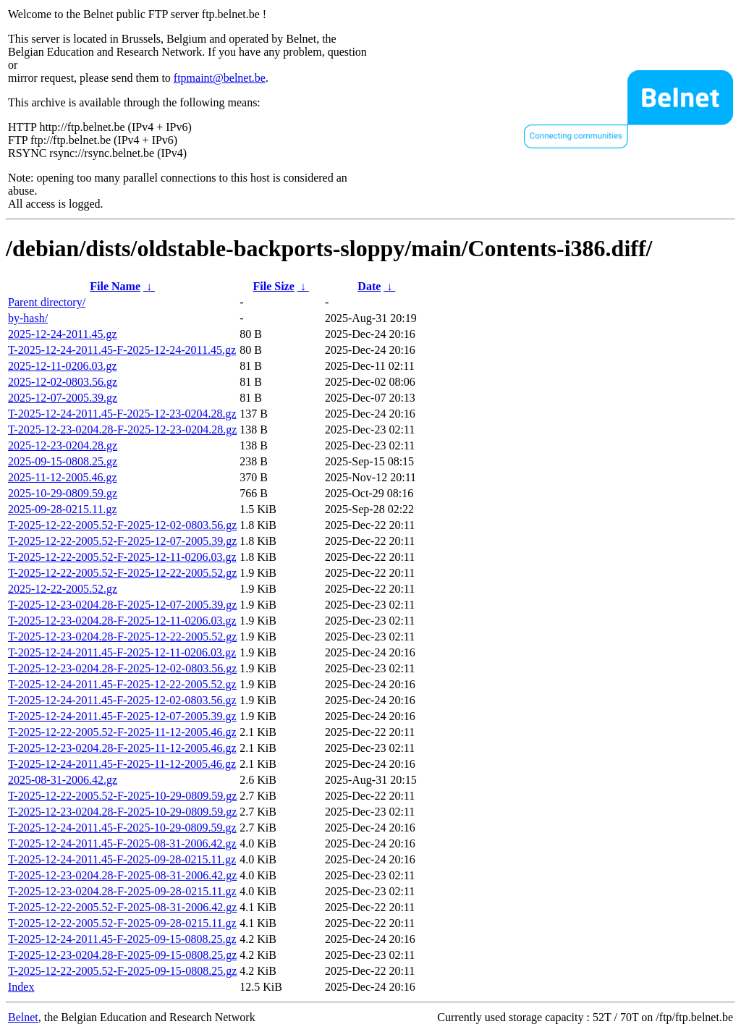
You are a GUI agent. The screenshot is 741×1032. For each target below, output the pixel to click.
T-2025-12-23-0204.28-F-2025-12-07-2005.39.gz (122, 605)
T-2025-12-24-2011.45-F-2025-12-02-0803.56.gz (122, 700)
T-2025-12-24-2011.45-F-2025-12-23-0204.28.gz (122, 413)
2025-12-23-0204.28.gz (62, 445)
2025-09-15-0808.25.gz (62, 461)
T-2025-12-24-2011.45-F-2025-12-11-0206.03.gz (122, 652)
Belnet (23, 1017)
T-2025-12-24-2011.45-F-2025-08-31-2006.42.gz (122, 843)
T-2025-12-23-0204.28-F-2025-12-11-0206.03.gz (122, 620)
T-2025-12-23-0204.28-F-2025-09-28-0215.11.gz (122, 891)
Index (21, 987)
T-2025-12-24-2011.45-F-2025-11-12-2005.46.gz (122, 764)
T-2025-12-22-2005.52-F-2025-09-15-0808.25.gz (122, 971)
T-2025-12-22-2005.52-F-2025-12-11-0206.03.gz (122, 557)
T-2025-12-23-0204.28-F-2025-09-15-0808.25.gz (122, 955)
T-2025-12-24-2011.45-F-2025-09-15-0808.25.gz (122, 939)
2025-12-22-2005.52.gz (62, 589)
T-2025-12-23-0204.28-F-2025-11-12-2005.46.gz (122, 748)
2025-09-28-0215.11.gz (62, 509)
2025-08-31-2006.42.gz (62, 780)
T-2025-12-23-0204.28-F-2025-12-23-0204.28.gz (122, 429)
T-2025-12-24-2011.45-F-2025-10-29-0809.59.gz (122, 827)
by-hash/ (28, 318)
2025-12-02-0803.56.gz (62, 382)
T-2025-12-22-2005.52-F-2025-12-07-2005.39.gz (122, 541)
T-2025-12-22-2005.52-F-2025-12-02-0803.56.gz (122, 525)
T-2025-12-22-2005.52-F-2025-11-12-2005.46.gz (122, 732)
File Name (115, 286)
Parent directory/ (46, 302)
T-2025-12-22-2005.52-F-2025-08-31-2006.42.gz (122, 907)
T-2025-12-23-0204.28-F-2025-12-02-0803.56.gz (122, 668)
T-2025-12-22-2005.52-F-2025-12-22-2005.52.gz (122, 573)
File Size (273, 286)
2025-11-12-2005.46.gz (62, 477)
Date (369, 286)
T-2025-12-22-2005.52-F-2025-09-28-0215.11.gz (122, 923)
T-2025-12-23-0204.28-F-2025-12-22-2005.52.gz (122, 636)
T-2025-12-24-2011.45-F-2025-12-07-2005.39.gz (122, 716)
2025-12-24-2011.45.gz (62, 334)
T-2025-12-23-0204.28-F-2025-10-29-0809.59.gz (122, 811)
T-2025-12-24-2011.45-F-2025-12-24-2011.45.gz (122, 350)
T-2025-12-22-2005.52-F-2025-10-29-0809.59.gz (122, 796)
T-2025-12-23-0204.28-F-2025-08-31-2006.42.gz (122, 875)
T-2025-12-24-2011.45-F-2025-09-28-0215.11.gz (122, 859)
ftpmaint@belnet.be (220, 78)
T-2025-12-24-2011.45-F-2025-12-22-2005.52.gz (122, 684)
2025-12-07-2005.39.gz (62, 398)
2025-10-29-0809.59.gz (62, 493)
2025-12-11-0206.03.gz (62, 366)
